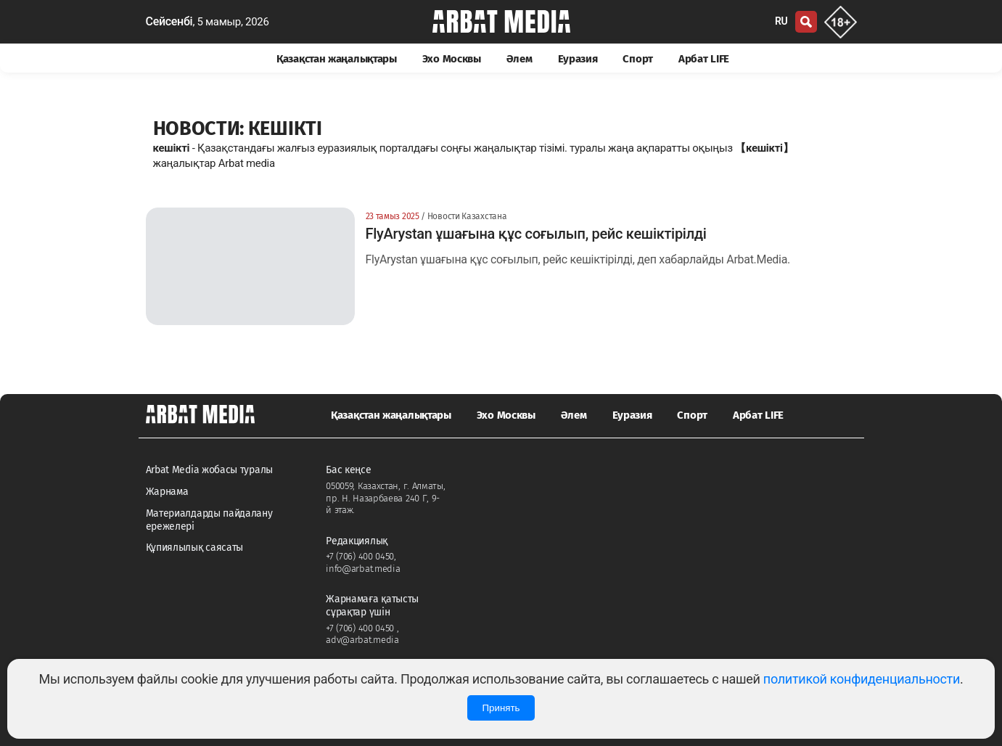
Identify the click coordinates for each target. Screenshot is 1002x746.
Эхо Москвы (451, 58)
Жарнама (167, 491)
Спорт (638, 58)
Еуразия (578, 58)
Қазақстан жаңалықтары (336, 58)
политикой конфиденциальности (861, 678)
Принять (501, 707)
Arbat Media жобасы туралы (210, 470)
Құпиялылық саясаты (195, 547)
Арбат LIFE (703, 58)
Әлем (519, 58)
